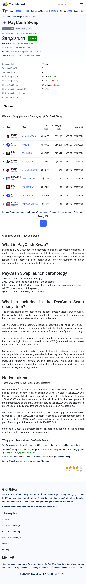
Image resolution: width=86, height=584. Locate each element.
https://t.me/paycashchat (18, 47)
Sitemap (5, 550)
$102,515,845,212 (51, 11)
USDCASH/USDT (29, 178)
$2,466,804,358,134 (21, 11)
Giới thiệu (6, 519)
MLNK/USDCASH (29, 136)
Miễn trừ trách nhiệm (11, 537)
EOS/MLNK (27, 153)
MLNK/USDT (27, 162)
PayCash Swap (30, 17)
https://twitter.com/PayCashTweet (24, 55)
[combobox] (66, 4)
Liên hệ (5, 543)
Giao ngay (8, 106)
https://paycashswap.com (21, 43)
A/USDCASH (27, 195)
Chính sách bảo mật (11, 525)
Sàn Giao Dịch (17, 17)
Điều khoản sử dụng (11, 531)
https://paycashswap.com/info (28, 51)
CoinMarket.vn (42, 574)
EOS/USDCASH (28, 187)
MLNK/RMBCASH (30, 170)
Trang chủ (6, 17)
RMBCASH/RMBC (30, 204)
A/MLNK (25, 145)
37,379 (69, 11)
